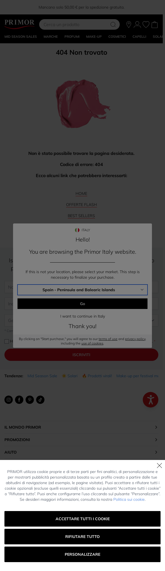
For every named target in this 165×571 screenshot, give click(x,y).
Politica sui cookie (129, 499)
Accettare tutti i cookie (83, 518)
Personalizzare (82, 554)
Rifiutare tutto (82, 536)
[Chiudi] (159, 465)
